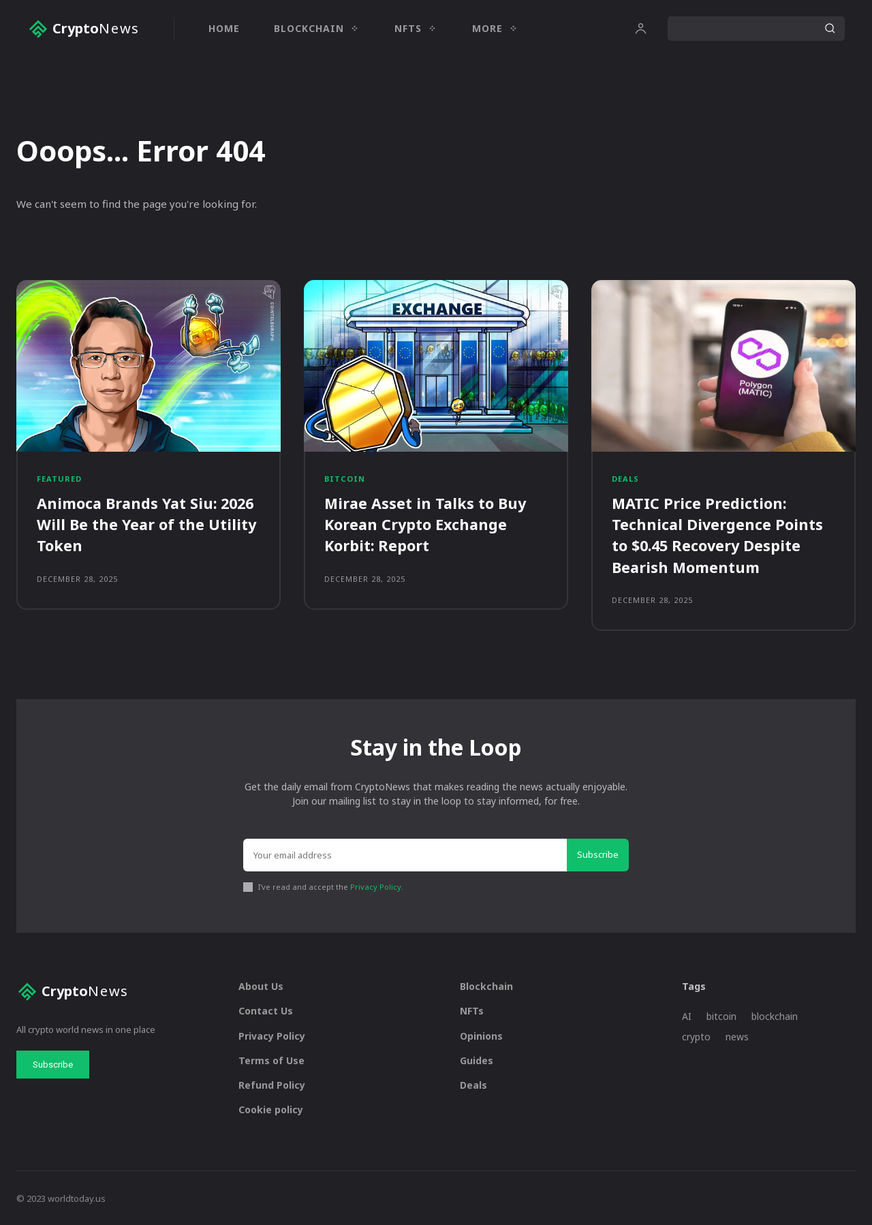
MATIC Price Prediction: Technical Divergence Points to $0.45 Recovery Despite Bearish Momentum (718, 534)
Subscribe (598, 854)
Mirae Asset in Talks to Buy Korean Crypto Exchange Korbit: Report (426, 524)
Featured (59, 478)
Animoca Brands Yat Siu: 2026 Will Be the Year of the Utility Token (148, 524)
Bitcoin (344, 478)
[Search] (830, 28)
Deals (625, 478)
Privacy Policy (375, 885)
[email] (405, 854)
